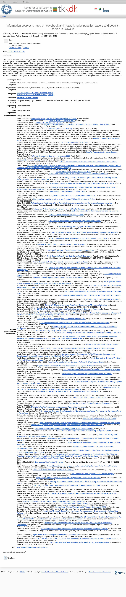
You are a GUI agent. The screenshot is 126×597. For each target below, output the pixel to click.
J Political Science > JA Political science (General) (35, 95)
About (15, 2)
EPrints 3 (22, 572)
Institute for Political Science (27, 98)
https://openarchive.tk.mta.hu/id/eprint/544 (32, 547)
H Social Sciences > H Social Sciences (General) (35, 93)
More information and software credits (100, 572)
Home (5, 2)
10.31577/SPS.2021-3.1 (16, 52)
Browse (26, 2)
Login (4, 16)
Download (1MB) (15, 48)
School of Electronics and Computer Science (54, 572)
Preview (26, 48)
